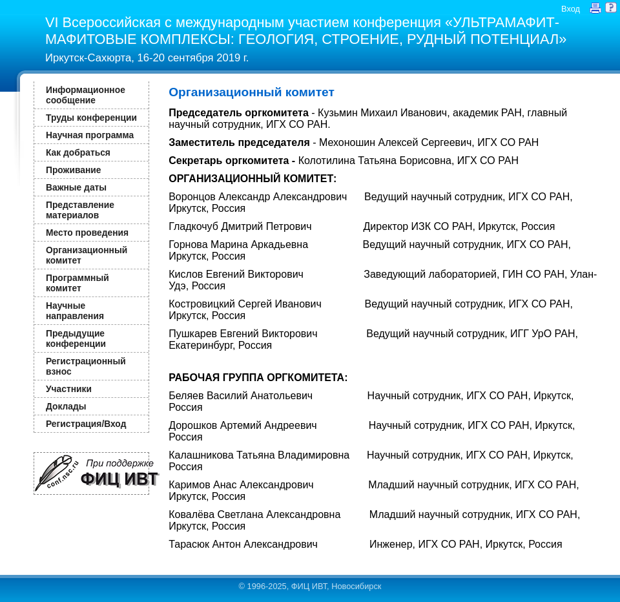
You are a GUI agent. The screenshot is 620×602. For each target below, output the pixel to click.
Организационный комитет (86, 255)
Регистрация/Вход (86, 424)
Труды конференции (91, 117)
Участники (69, 389)
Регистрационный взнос (86, 366)
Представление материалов (80, 210)
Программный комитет (77, 283)
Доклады (66, 406)
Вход (570, 9)
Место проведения (87, 232)
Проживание (73, 170)
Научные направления (75, 310)
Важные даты (76, 187)
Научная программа (90, 135)
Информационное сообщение (85, 95)
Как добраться (78, 152)
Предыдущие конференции (76, 338)
